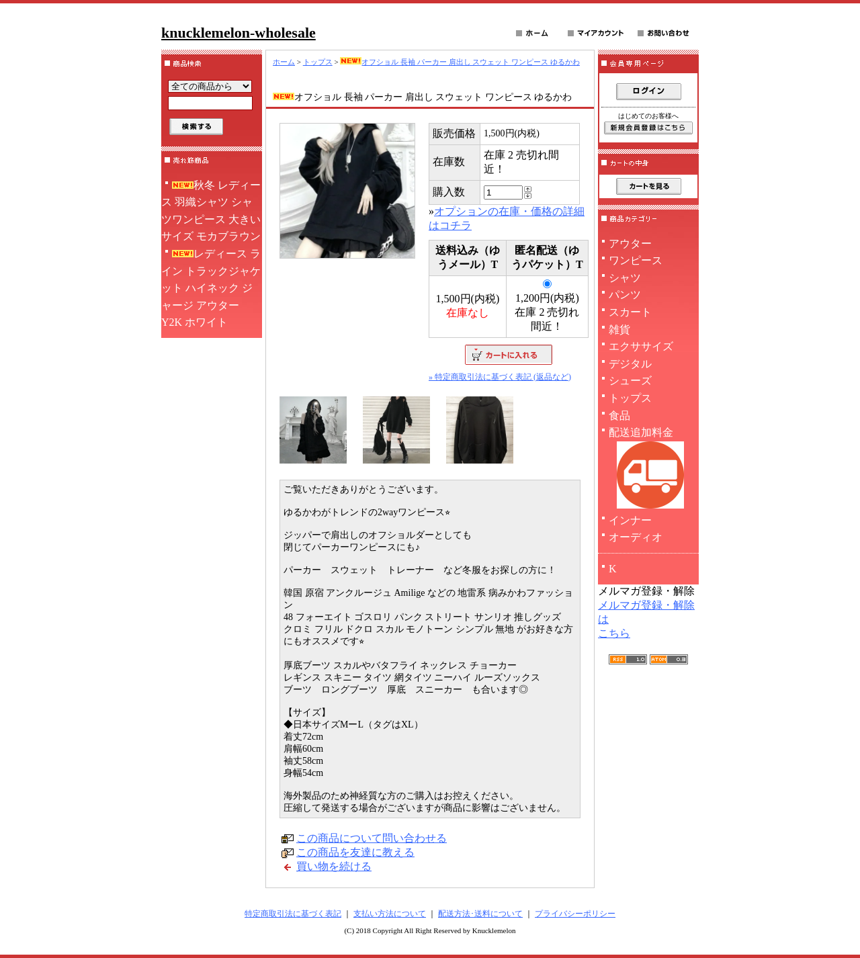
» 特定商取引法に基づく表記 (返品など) (500, 377)
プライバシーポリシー (575, 913)
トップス (318, 62)
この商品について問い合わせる (371, 838)
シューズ (630, 380)
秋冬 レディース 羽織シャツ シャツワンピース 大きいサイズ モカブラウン (211, 211)
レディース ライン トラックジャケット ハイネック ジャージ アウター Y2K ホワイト (211, 288)
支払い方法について (389, 913)
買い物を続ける (334, 866)
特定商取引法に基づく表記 (293, 913)
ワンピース (635, 260)
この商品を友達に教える (355, 852)
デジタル (630, 363)
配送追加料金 (648, 469)
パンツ (625, 294)
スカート (630, 312)
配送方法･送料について (480, 913)
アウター (630, 243)
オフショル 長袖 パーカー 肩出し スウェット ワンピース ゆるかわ (460, 62)
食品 (619, 415)
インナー (630, 520)
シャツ (625, 278)
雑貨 (619, 329)
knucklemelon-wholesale (238, 32)
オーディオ (635, 537)
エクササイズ (641, 346)
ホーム (284, 62)
